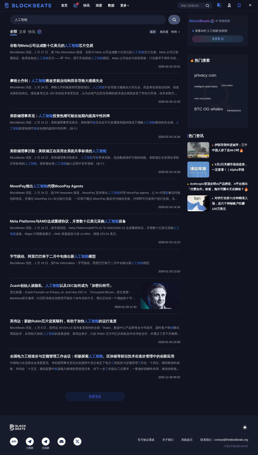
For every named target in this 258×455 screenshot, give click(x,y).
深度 (99, 5)
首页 (64, 5)
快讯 (86, 5)
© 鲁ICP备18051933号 (236, 446)
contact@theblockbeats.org (231, 439)
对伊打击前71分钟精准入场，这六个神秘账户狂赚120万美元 (230, 203)
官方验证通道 (146, 439)
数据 (111, 5)
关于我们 (167, 439)
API (14, 441)
